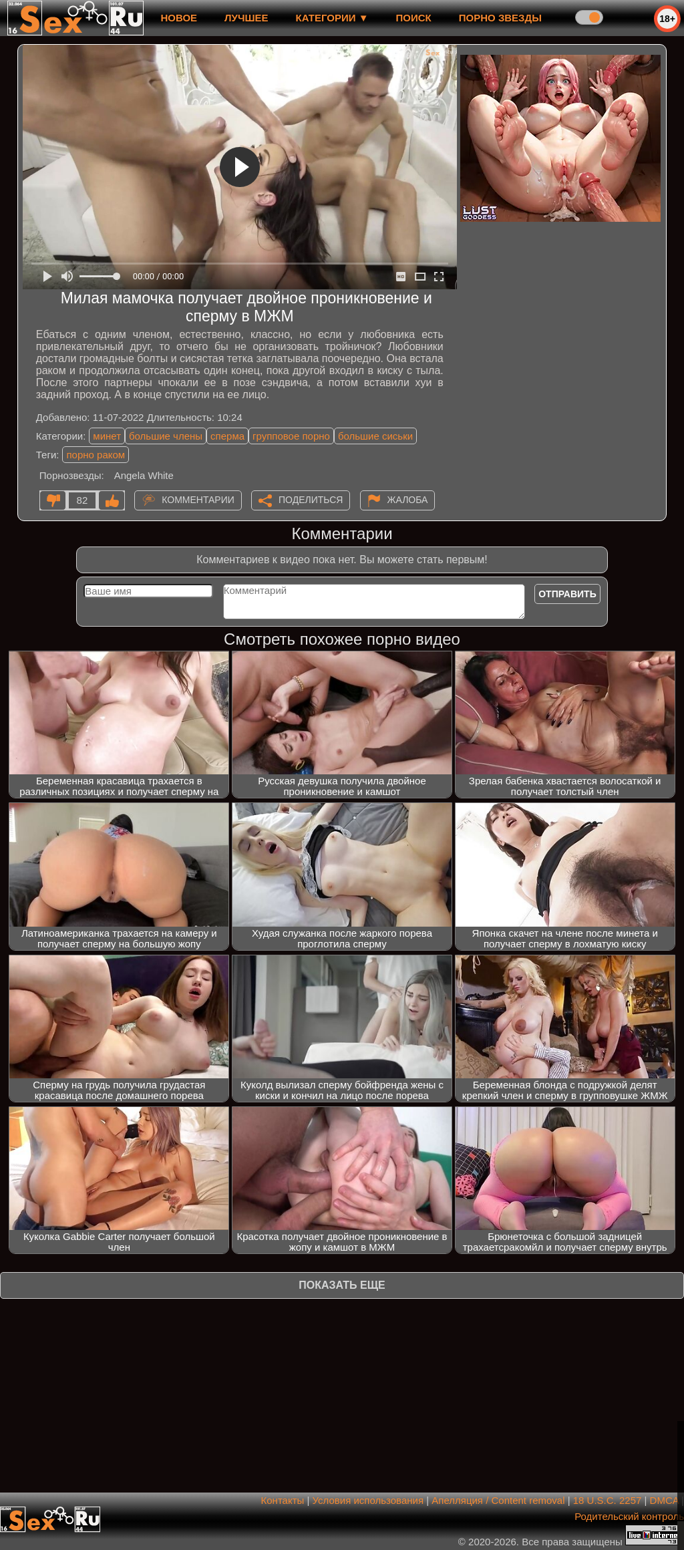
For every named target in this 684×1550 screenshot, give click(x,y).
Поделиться (311, 499)
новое (178, 17)
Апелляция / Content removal (498, 1500)
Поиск (414, 17)
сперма (227, 436)
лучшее (246, 17)
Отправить (567, 594)
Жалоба (407, 499)
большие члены (165, 436)
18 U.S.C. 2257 (607, 1500)
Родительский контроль (629, 1516)
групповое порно (291, 436)
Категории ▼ (332, 17)
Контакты (283, 1500)
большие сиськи (375, 436)
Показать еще (342, 1285)
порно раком (95, 454)
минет (107, 436)
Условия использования (368, 1500)
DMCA (664, 1500)
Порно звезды (500, 17)
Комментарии (198, 499)
